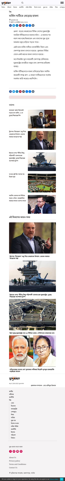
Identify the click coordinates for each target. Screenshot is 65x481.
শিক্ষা (56, 7)
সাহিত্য (51, 7)
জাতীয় (11, 391)
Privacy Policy (54, 479)
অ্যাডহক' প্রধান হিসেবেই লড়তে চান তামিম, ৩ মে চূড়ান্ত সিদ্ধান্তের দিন (16, 113)
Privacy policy (14, 461)
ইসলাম (15, 7)
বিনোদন (13, 406)
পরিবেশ (9, 7)
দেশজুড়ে (62, 7)
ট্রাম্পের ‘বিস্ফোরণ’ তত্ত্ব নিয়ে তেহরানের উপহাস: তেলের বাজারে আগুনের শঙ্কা (17, 134)
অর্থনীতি (11, 397)
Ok (61, 479)
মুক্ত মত (45, 7)
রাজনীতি (21, 7)
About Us (12, 457)
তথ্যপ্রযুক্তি (14, 409)
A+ (30, 25)
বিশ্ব (10, 12)
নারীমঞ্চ (11, 394)
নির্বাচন (3, 7)
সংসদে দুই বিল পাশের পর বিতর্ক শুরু (16, 175)
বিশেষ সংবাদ (37, 7)
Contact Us (13, 467)
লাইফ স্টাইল (29, 7)
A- (26, 25)
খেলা (12, 403)
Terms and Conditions (17, 464)
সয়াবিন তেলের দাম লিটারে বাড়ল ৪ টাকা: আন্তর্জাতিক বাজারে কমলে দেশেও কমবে (17, 198)
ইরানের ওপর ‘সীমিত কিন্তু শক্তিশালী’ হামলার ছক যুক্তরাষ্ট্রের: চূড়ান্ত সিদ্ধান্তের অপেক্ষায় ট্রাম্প (17, 157)
